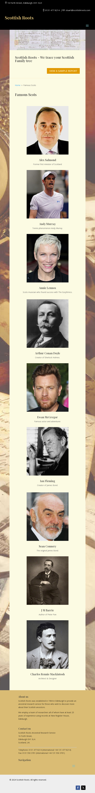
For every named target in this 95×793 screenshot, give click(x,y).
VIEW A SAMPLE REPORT (63, 71)
